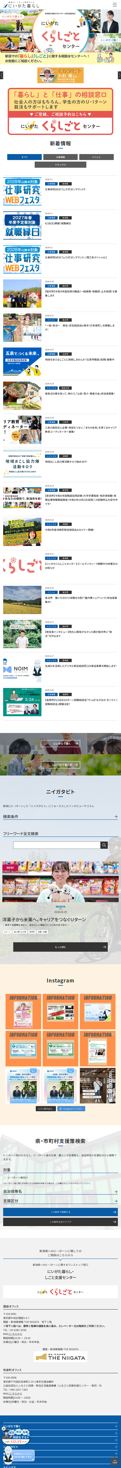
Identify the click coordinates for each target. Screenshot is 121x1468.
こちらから (16, 1334)
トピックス (60, 164)
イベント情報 (10, 1440)
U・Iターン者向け (16, 1177)
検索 (104, 845)
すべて (24, 157)
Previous (1, 75)
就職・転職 (42, 932)
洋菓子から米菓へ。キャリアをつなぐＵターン (44, 919)
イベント (96, 157)
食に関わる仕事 (20, 932)
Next (119, 75)
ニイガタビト (10, 1447)
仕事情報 (60, 157)
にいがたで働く (12, 1426)
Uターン (7, 932)
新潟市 (32, 932)
